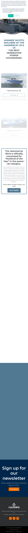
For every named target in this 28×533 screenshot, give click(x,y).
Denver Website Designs (17, 527)
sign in (21, 531)
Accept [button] (10, 15)
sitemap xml (12, 531)
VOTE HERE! (14, 190)
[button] (2, 22)
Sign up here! (14, 489)
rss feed (17, 531)
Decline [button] (17, 15)
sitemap (7, 531)
